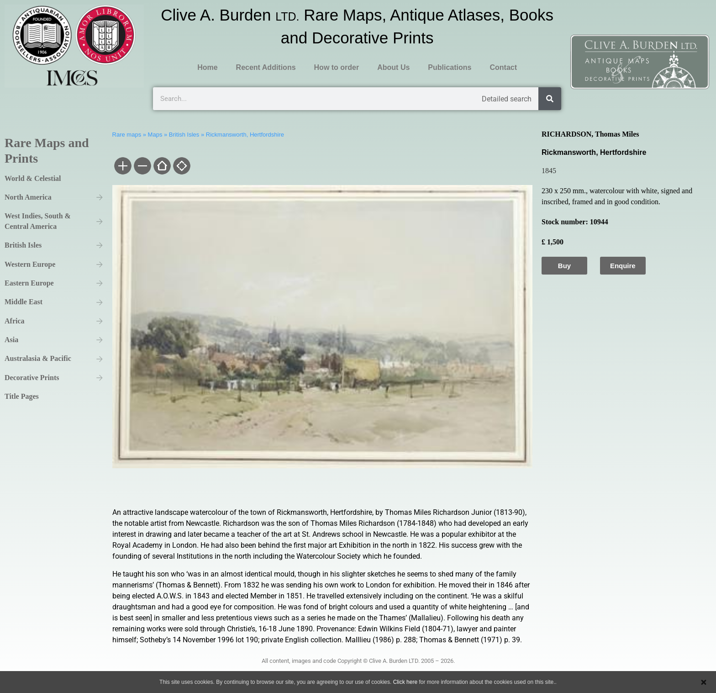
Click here (405, 682)
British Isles (184, 134)
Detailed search (507, 99)
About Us (393, 67)
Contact (503, 67)
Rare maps (127, 134)
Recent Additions (266, 67)
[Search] (549, 98)
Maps (155, 134)
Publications (449, 67)
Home (207, 67)
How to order (336, 67)
